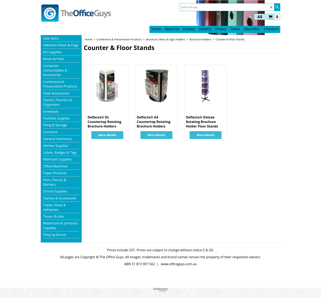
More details (107, 135)
